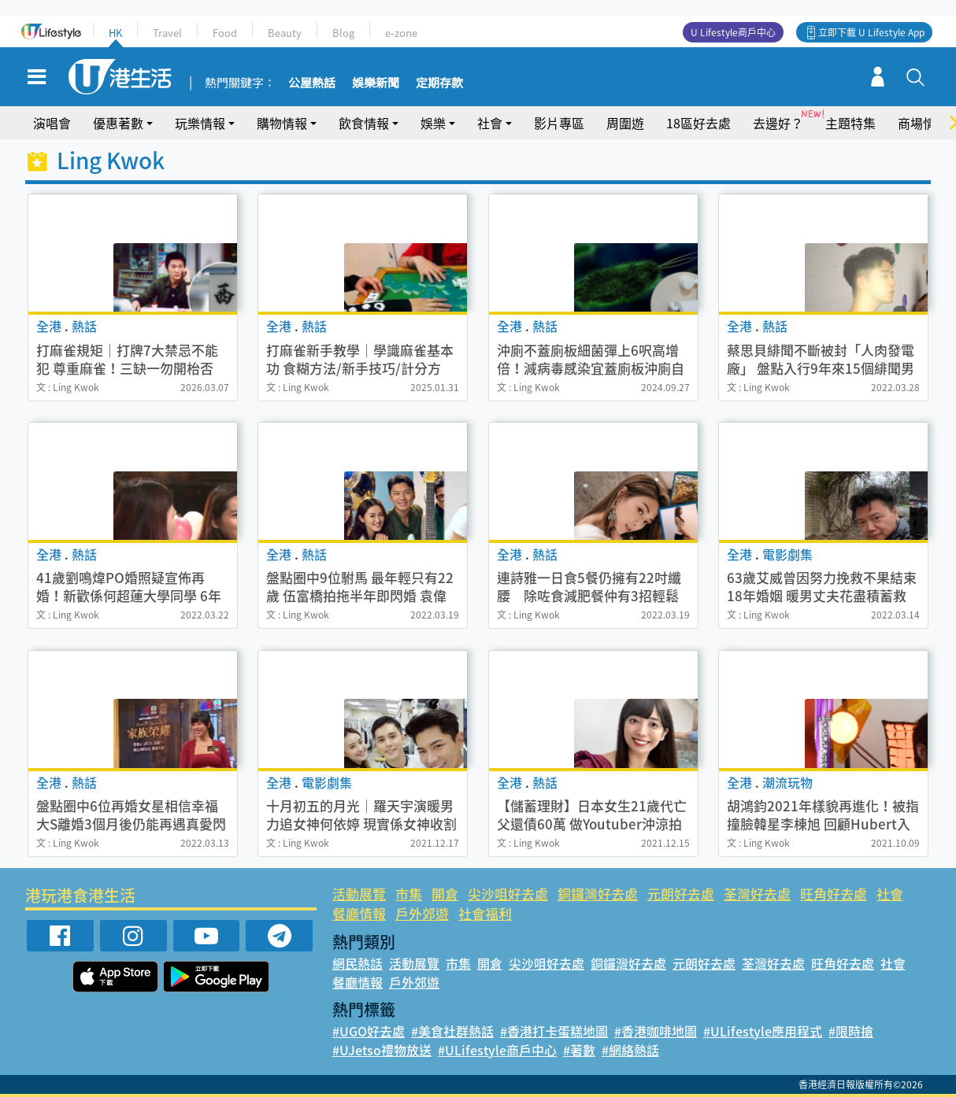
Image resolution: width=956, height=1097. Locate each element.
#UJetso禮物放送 (382, 1049)
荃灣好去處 (757, 893)
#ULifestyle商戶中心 (497, 1049)
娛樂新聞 (375, 83)
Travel (167, 32)
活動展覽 (359, 893)
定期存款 (439, 83)
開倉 (445, 893)
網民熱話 (357, 963)
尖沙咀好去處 (508, 893)
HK (115, 32)
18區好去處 (698, 122)
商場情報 (923, 122)
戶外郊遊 (422, 913)
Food (225, 32)
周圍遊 (625, 122)
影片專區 (559, 122)
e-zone (401, 32)
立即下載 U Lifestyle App (871, 32)
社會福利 (485, 913)
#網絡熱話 (630, 1049)
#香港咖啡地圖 (655, 1030)
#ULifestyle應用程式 (762, 1030)
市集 (408, 893)
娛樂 (433, 122)
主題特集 (850, 122)
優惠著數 (118, 122)
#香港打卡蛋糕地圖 (554, 1030)
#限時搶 (850, 1030)
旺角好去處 (833, 893)
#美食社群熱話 (452, 1030)
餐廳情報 (359, 913)
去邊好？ (778, 122)
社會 (489, 122)
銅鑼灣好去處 (598, 893)
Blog (343, 32)
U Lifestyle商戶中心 (733, 32)
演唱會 (52, 122)
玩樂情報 (200, 122)
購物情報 (282, 122)
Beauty (285, 32)
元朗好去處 (680, 893)
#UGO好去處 (368, 1030)
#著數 (579, 1049)
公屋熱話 (311, 83)
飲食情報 (364, 122)
